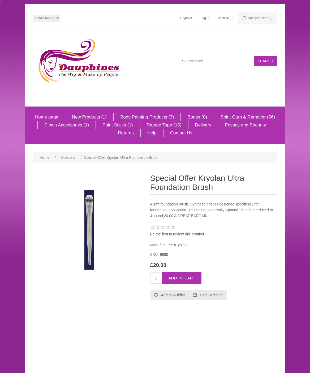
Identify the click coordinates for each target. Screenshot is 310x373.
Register (186, 18)
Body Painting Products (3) (147, 117)
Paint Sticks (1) (117, 125)
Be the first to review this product (177, 234)
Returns (126, 132)
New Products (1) (89, 117)
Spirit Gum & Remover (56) (248, 117)
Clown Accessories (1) (66, 125)
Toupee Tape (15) (164, 125)
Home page (46, 117)
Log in (205, 18)
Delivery (203, 125)
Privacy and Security (245, 125)
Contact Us (181, 132)
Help (152, 132)
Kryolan (180, 245)
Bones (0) (197, 117)
